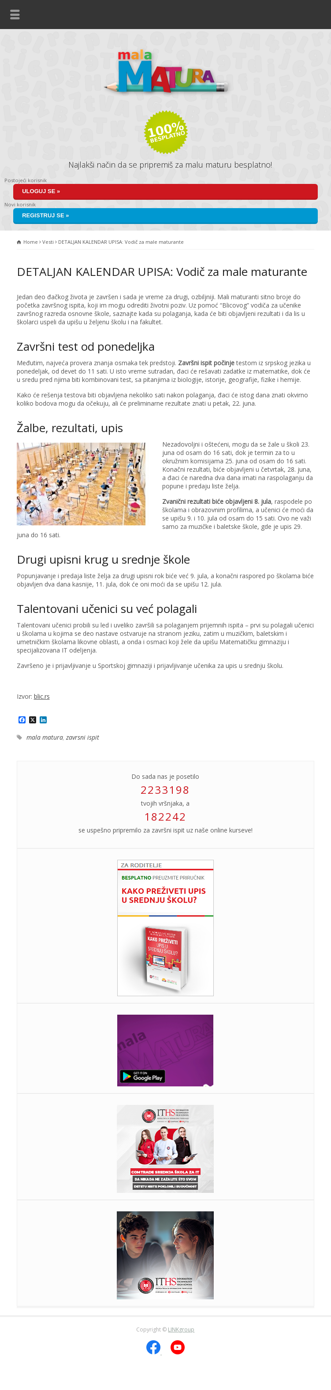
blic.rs (42, 696)
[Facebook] (154, 1352)
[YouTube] (178, 1352)
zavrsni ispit (82, 737)
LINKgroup (181, 1329)
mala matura (44, 737)
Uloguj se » (41, 191)
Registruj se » (45, 215)
